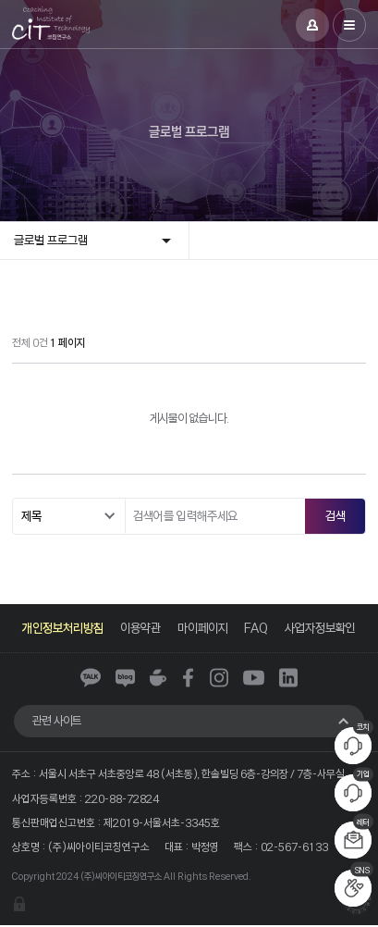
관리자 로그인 (19, 905)
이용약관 (140, 628)
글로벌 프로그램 (51, 240)
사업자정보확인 (321, 628)
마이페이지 (202, 628)
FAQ (257, 628)
